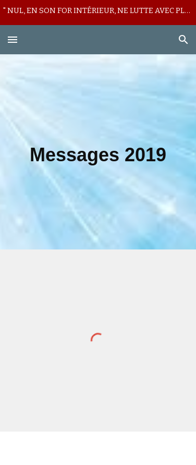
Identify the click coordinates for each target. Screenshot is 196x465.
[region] (98, 12)
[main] (98, 151)
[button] (12, 39)
